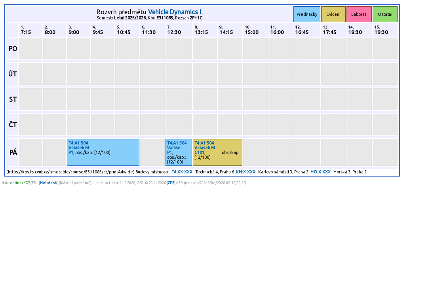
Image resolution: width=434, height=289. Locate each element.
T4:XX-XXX (181, 171)
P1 (71, 152)
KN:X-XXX (245, 171)
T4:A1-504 (78, 143)
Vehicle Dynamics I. (175, 11)
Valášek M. (79, 147)
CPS (171, 183)
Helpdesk (48, 183)
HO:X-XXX (320, 171)
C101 (199, 152)
